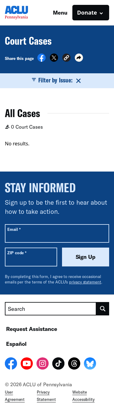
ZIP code (16, 252)
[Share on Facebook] (41, 60)
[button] (66, 59)
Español (16, 343)
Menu (60, 12)
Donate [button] (87, 12)
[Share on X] (54, 60)
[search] (102, 308)
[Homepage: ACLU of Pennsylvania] (26, 12)
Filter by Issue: (57, 80)
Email (13, 229)
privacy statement (85, 282)
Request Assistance (31, 328)
